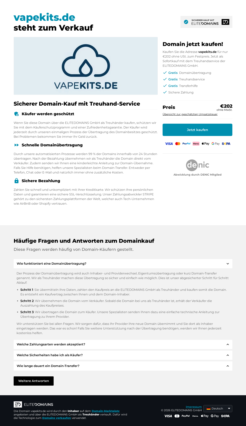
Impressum (194, 406)
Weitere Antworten (33, 381)
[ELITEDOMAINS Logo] (71, 404)
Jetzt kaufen (197, 130)
